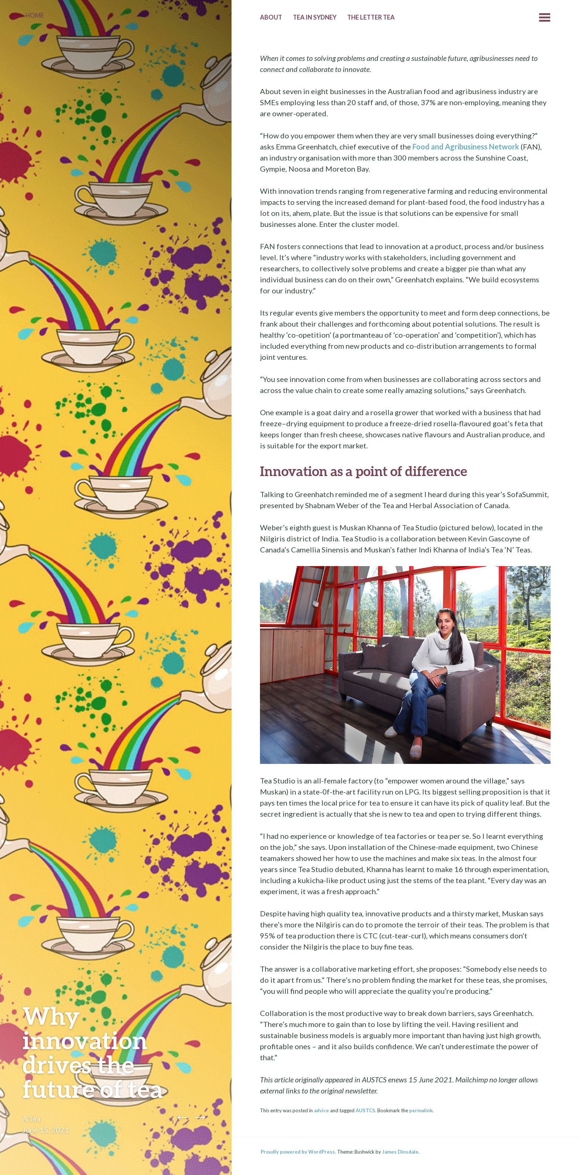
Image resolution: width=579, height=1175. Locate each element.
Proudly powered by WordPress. (298, 1152)
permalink (420, 1110)
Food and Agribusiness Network (465, 146)
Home (34, 15)
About (271, 17)
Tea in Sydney (314, 17)
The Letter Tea (371, 17)
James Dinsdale (400, 1152)
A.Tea (31, 1118)
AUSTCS (365, 1110)
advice (321, 1110)
